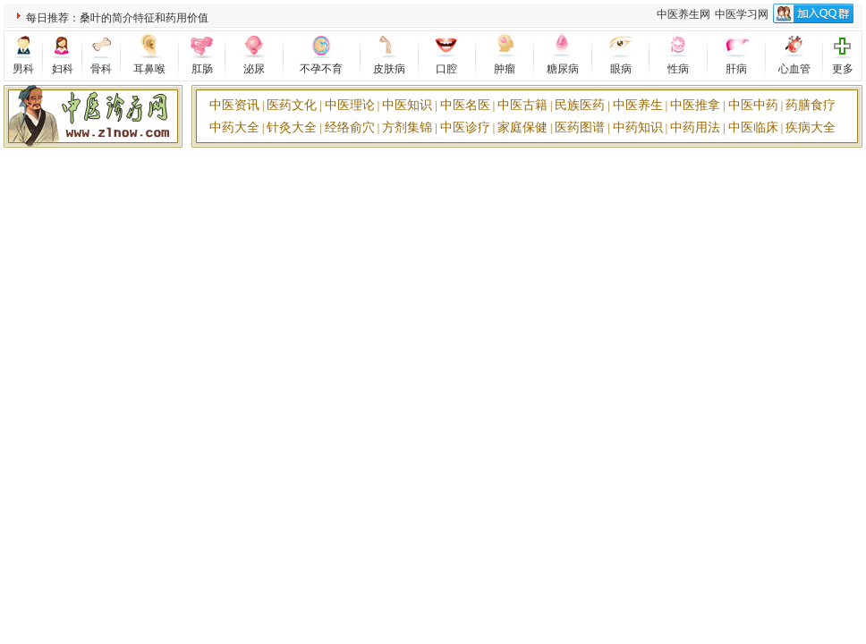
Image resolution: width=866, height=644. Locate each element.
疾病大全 (810, 127)
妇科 (62, 69)
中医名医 (465, 105)
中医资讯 (234, 105)
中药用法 (695, 127)
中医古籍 (522, 105)
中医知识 (407, 105)
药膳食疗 (810, 105)
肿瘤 (504, 69)
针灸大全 (292, 127)
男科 (23, 69)
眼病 (621, 69)
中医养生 (638, 105)
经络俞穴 (350, 127)
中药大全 (234, 127)
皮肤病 (389, 69)
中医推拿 (695, 105)
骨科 (101, 69)
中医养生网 (683, 14)
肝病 (736, 69)
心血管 (794, 69)
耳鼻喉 (149, 69)
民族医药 (580, 105)
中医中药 (753, 105)
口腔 (446, 69)
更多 (842, 69)
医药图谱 (580, 127)
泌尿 (254, 69)
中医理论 (350, 105)
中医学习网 (741, 14)
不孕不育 (321, 69)
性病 (678, 69)
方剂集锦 (407, 127)
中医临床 (753, 127)
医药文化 (292, 105)
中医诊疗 (465, 127)
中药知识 (638, 127)
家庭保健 (522, 127)
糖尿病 (563, 69)
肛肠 (202, 69)
